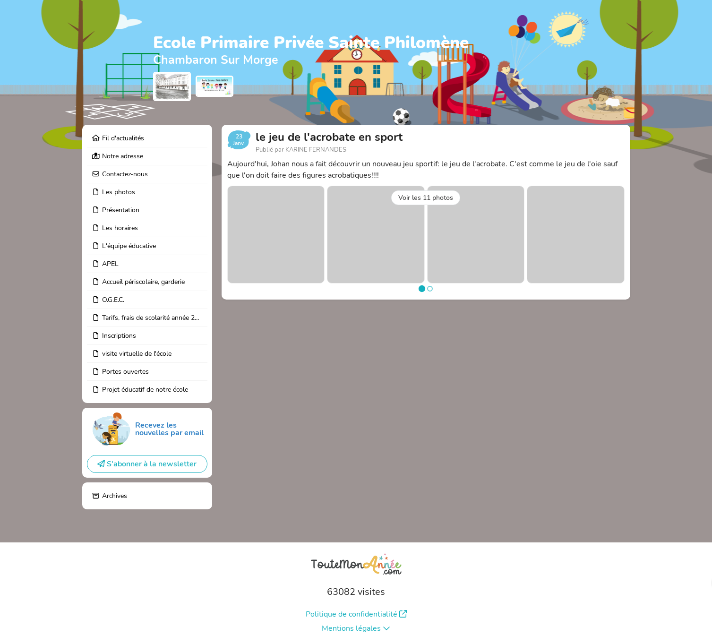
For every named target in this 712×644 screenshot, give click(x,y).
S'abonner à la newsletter (147, 464)
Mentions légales (356, 628)
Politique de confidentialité (356, 614)
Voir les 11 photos (425, 197)
